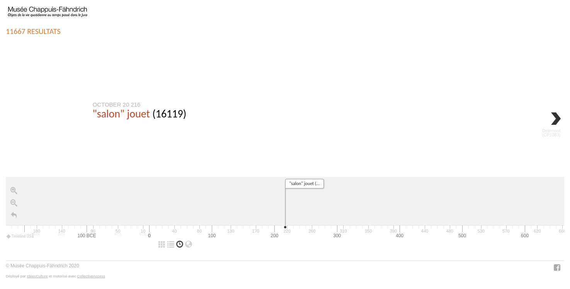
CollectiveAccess (91, 276)
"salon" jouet (121, 114)
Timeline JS (19, 237)
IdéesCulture (37, 276)
